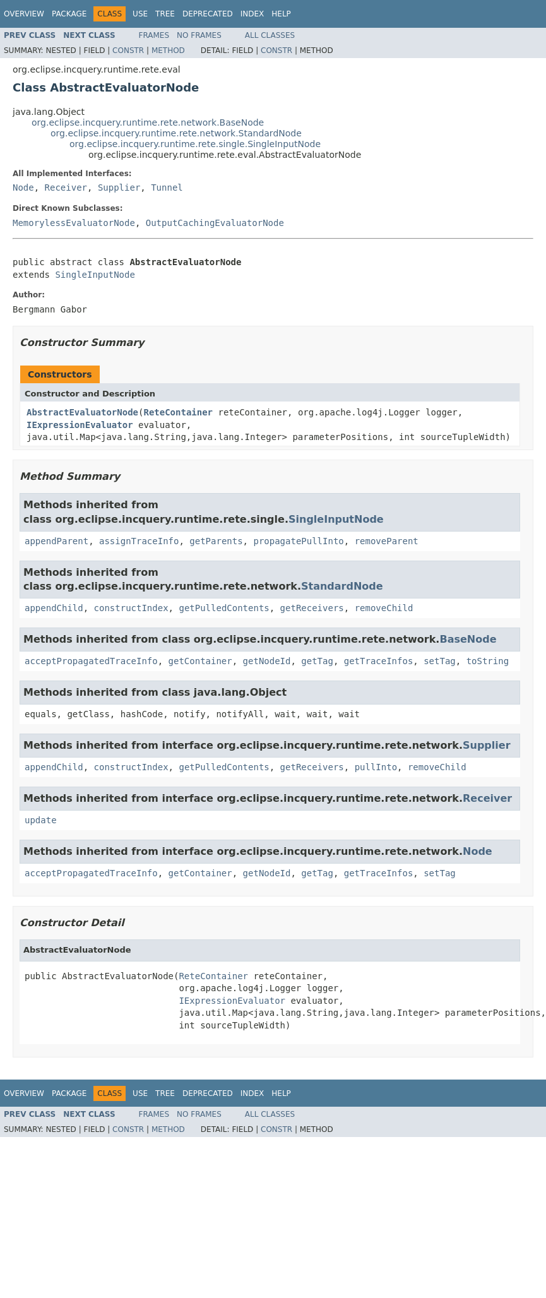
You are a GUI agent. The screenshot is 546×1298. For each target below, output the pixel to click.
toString (487, 661)
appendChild (54, 608)
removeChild (384, 608)
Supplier (119, 187)
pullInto (376, 767)
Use (140, 13)
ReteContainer (178, 412)
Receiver (66, 187)
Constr (128, 50)
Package (69, 13)
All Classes (270, 35)
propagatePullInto (298, 541)
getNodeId (267, 661)
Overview (24, 13)
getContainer (200, 661)
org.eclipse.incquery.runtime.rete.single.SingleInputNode (195, 144)
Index (252, 13)
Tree (165, 13)
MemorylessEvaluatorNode (74, 223)
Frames (154, 35)
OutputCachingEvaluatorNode (215, 223)
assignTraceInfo (139, 541)
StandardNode (342, 586)
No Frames (199, 35)
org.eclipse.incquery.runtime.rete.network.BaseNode (148, 122)
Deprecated (207, 13)
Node (23, 187)
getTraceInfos (378, 661)
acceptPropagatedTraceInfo (91, 661)
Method (168, 50)
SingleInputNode (94, 275)
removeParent (386, 541)
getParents (215, 541)
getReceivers (312, 608)
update (41, 820)
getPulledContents (224, 608)
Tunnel (167, 187)
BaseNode (467, 639)
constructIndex (131, 608)
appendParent (56, 541)
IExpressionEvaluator (80, 425)
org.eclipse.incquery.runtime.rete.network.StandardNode (176, 133)
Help (281, 13)
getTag (317, 661)
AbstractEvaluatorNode (82, 412)
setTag (440, 661)
